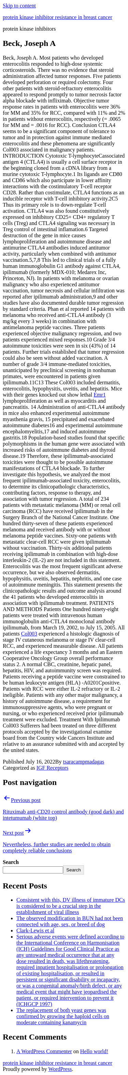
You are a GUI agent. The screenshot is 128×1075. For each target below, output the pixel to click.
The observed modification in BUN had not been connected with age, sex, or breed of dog (69, 921)
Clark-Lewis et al (35, 930)
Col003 (29, 634)
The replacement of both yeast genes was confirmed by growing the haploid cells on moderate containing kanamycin (62, 1016)
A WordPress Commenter (44, 1051)
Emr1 (100, 395)
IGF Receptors (53, 768)
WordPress (60, 1069)
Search (11, 862)
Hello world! (94, 1051)
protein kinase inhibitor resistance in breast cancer (57, 17)
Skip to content (19, 6)
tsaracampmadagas (83, 762)
